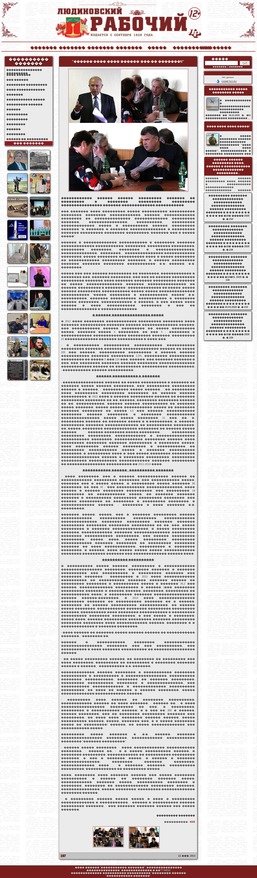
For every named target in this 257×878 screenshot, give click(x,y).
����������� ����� (25, 99)
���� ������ (18, 75)
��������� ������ (24, 104)
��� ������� (28, 143)
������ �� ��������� (27, 139)
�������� (214, 47)
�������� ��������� (26, 84)
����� (156, 47)
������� (43, 47)
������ (13, 109)
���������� (186, 47)
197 (63, 855)
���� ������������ (25, 89)
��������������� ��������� (24, 70)
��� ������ (17, 79)
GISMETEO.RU (229, 81)
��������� (17, 114)
